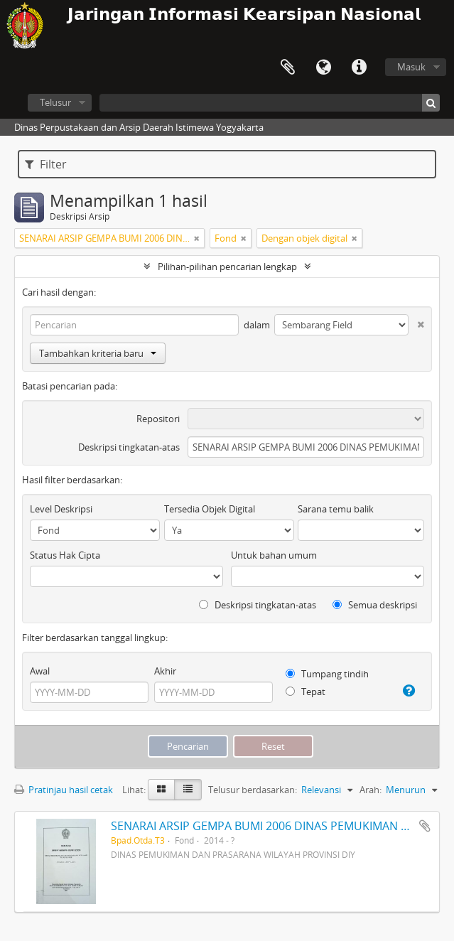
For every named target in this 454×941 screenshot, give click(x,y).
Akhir (165, 671)
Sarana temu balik (336, 508)
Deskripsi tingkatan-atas (129, 447)
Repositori (158, 418)
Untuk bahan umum (274, 555)
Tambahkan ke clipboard (425, 826)
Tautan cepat (359, 67)
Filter (46, 164)
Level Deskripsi (61, 508)
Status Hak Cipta (65, 555)
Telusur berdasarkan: (252, 789)
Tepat (305, 691)
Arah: (371, 789)
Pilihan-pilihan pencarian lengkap (227, 266)
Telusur (55, 102)
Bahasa (323, 67)
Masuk (411, 66)
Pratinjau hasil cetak (63, 789)
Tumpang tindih (327, 673)
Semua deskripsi (375, 604)
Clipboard (288, 67)
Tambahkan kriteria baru (97, 353)
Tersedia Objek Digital (209, 508)
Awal (40, 671)
